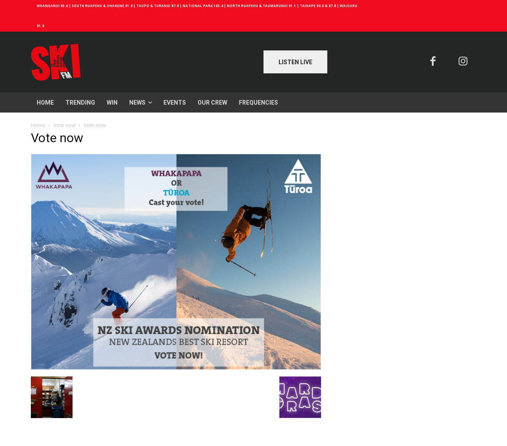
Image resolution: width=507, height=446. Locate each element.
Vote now (64, 125)
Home (38, 125)
